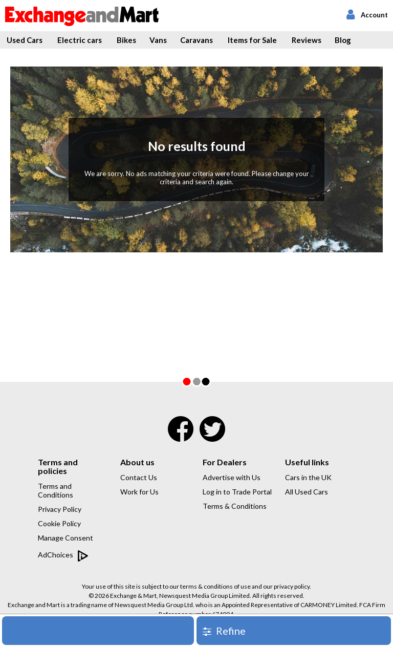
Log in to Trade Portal (237, 491)
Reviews (306, 40)
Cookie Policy (59, 523)
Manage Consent (65, 537)
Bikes (126, 40)
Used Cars (24, 40)
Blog (343, 40)
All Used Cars (306, 491)
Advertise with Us (231, 477)
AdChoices (63, 555)
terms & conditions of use (215, 586)
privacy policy (292, 586)
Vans (158, 40)
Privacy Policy (59, 509)
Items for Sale (252, 40)
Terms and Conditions (55, 490)
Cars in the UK (308, 477)
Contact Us (138, 477)
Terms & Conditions (235, 506)
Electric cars (79, 40)
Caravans (196, 40)
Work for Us (139, 491)
